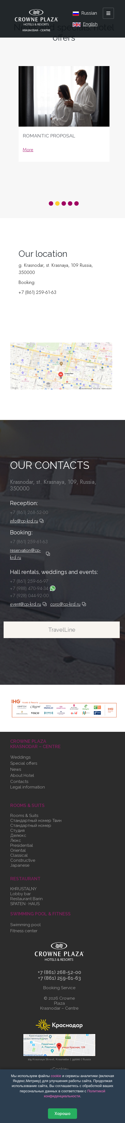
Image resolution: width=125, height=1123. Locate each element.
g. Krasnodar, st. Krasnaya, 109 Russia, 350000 (56, 269)
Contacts (19, 781)
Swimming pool (25, 924)
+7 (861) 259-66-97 (29, 581)
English (85, 24)
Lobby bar (20, 893)
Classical (19, 855)
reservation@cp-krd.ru (38, 307)
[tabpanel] (64, 125)
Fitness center (23, 930)
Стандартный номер (30, 825)
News (15, 769)
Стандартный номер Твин (36, 820)
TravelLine (61, 629)
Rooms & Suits (24, 815)
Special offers (23, 763)
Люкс (15, 840)
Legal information (27, 787)
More (28, 149)
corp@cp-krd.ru (68, 604)
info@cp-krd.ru (27, 521)
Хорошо (62, 1113)
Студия (17, 830)
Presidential (21, 845)
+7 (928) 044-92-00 (29, 595)
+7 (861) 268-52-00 (29, 512)
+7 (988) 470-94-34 (32, 588)
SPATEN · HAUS (25, 903)
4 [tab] (70, 203)
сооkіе (56, 1076)
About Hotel (22, 775)
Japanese (19, 865)
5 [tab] (76, 203)
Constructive (22, 860)
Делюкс (18, 835)
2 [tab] (57, 203)
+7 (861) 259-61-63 (37, 292)
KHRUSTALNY (23, 888)
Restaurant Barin (26, 898)
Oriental (18, 850)
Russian (85, 13)
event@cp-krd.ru (28, 604)
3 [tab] (64, 203)
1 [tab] (51, 203)
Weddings (20, 757)
